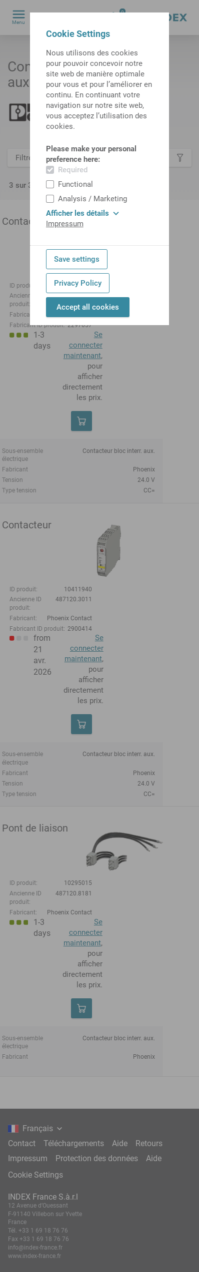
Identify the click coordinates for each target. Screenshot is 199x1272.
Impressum (65, 223)
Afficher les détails (82, 213)
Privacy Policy (78, 283)
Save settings (77, 259)
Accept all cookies (87, 307)
